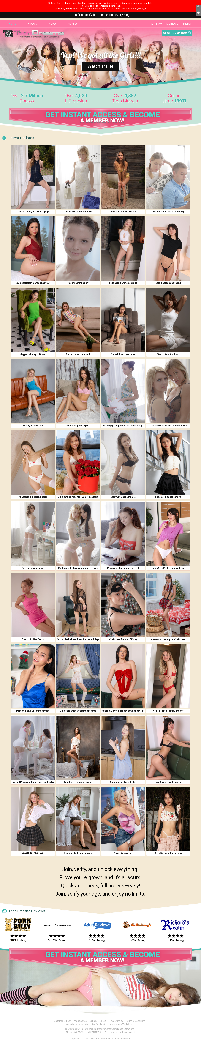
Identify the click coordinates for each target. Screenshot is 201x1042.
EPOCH (81, 1032)
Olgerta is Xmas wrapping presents (78, 710)
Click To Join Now (175, 32)
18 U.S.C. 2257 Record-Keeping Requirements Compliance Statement (99, 1029)
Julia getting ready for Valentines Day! (78, 497)
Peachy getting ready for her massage (123, 425)
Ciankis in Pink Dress (33, 639)
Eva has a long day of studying (168, 211)
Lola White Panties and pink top (168, 568)
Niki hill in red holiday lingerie (168, 710)
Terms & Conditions (135, 1021)
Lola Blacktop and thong (168, 283)
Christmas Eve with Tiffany (123, 639)
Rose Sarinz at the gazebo (168, 853)
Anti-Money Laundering (77, 1024)
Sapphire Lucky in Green (32, 354)
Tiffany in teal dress (33, 425)
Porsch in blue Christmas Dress (32, 710)
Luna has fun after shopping (78, 211)
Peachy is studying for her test (123, 568)
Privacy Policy (116, 1021)
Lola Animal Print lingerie (168, 782)
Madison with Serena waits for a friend (78, 568)
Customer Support (62, 1021)
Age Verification (99, 1024)
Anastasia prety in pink (78, 425)
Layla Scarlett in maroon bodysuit (32, 283)
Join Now (156, 23)
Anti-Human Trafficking (121, 1024)
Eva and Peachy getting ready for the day (33, 782)
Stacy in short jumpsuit (78, 354)
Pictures (72, 23)
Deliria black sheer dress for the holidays (78, 639)
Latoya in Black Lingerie (123, 497)
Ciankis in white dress (168, 354)
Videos (52, 23)
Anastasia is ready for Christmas (168, 639)
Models (32, 23)
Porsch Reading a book (123, 354)
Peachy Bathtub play (78, 283)
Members (172, 23)
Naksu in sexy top (123, 853)
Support (187, 23)
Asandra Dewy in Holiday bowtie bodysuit (123, 710)
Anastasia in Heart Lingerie (33, 497)
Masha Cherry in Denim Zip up (33, 211)
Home (12, 23)
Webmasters (80, 1021)
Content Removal (98, 1021)
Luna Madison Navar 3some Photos (168, 425)
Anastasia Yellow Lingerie (123, 211)
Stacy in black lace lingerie (78, 853)
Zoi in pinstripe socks (33, 568)
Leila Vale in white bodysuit (123, 283)
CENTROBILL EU (99, 1032)
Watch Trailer (100, 66)
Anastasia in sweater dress (78, 782)
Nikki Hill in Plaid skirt (33, 853)
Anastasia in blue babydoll (123, 782)
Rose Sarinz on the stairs (168, 497)
